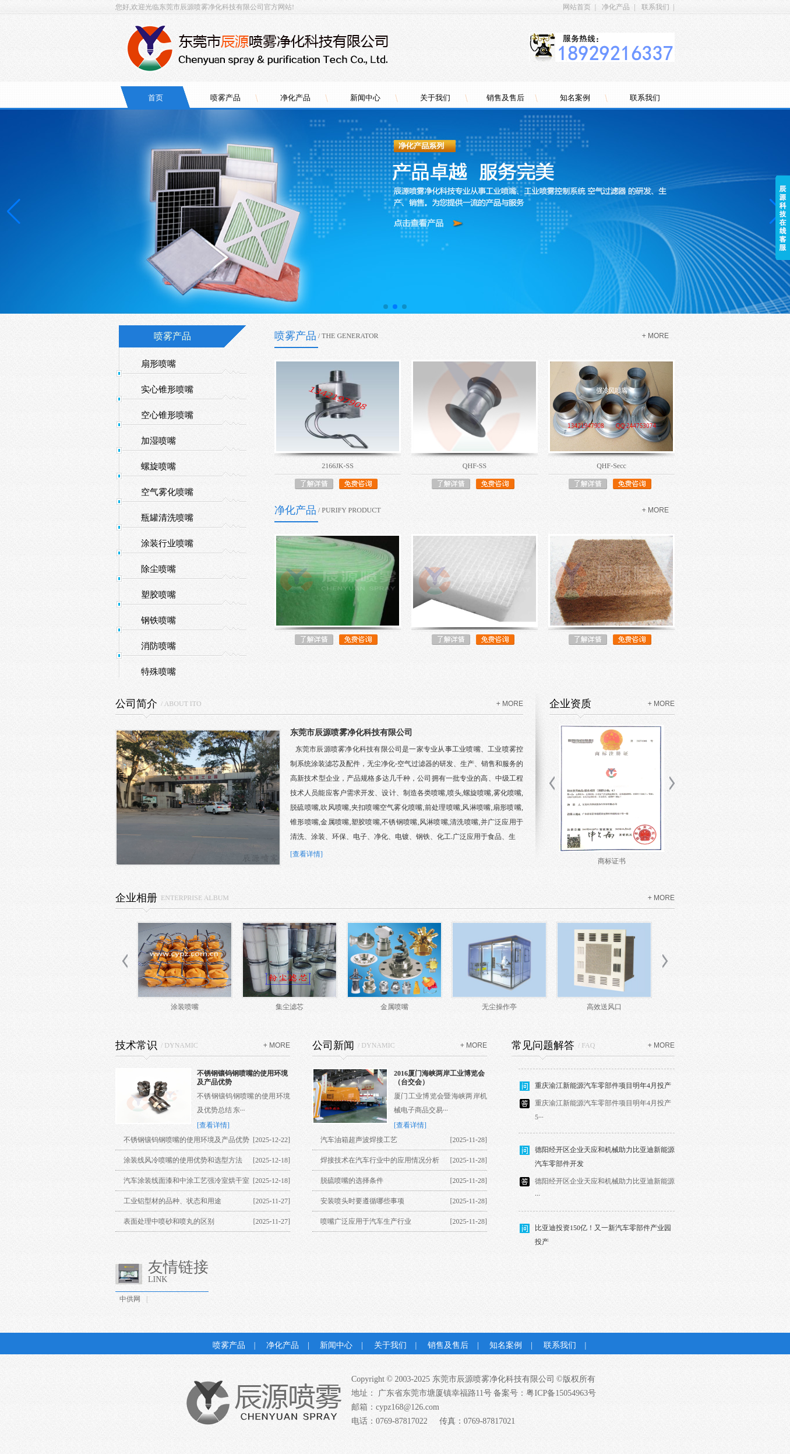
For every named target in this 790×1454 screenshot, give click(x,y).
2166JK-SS (338, 466)
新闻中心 (365, 97)
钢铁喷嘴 (158, 620)
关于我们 (435, 97)
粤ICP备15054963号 (561, 1393)
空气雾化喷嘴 (167, 492)
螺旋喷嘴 (158, 466)
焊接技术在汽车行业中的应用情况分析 (379, 1160)
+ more (655, 336)
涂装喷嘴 (185, 1007)
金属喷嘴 (394, 1007)
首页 (155, 97)
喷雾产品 (225, 97)
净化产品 (616, 7)
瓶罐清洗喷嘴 (167, 517)
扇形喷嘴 (158, 363)
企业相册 (136, 898)
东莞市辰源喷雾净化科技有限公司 (351, 732)
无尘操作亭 (499, 1007)
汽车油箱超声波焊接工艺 (358, 1140)
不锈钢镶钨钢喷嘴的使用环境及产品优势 (186, 1140)
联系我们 (655, 7)
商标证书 (612, 861)
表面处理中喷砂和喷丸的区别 (169, 1221)
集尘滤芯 (290, 1007)
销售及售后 (505, 97)
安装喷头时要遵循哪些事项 (362, 1201)
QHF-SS (474, 466)
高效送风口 (604, 1007)
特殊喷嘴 (158, 671)
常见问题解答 (543, 1045)
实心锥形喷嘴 (167, 389)
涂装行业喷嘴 (167, 543)
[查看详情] (306, 854)
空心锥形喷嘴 (167, 415)
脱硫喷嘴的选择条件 (351, 1180)
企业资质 (570, 704)
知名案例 (575, 97)
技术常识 (136, 1045)
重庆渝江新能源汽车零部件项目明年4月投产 (603, 1090)
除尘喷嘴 (158, 569)
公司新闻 (333, 1045)
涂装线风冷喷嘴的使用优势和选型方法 (183, 1160)
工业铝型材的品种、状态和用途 (172, 1201)
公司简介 (136, 704)
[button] (385, 306)
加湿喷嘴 (158, 440)
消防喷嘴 (158, 646)
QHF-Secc (611, 466)
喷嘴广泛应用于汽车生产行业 (365, 1221)
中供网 (129, 1299)
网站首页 (577, 7)
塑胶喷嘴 (158, 594)
